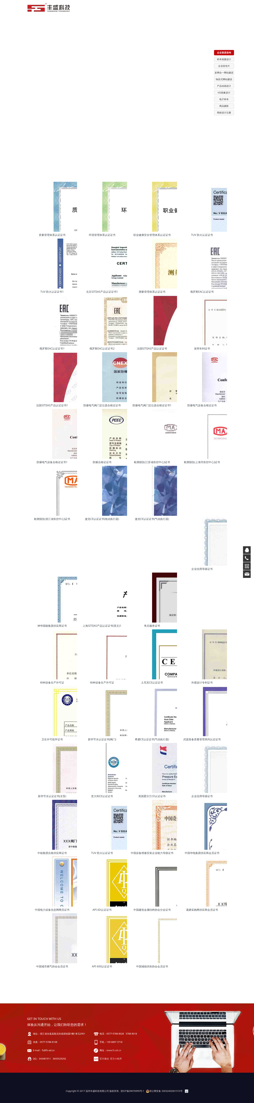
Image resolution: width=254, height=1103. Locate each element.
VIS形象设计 (224, 92)
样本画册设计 (224, 59)
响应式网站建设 (224, 79)
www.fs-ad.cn (114, 1050)
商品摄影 (224, 105)
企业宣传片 (224, 65)
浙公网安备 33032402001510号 (164, 1091)
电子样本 (224, 99)
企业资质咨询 (224, 52)
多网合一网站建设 (224, 72)
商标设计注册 (224, 112)
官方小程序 (116, 1058)
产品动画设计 (224, 85)
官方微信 (104, 1058)
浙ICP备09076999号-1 (132, 1091)
